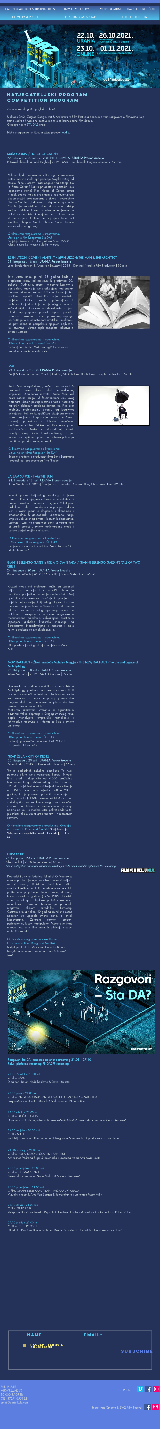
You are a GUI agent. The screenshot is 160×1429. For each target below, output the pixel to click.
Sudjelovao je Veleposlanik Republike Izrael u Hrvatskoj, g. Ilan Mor (38, 833)
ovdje (65, 132)
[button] (77, 9)
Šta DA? (47, 238)
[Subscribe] (137, 1351)
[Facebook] (148, 1389)
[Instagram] (156, 1389)
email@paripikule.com (15, 1402)
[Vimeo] (140, 1389)
